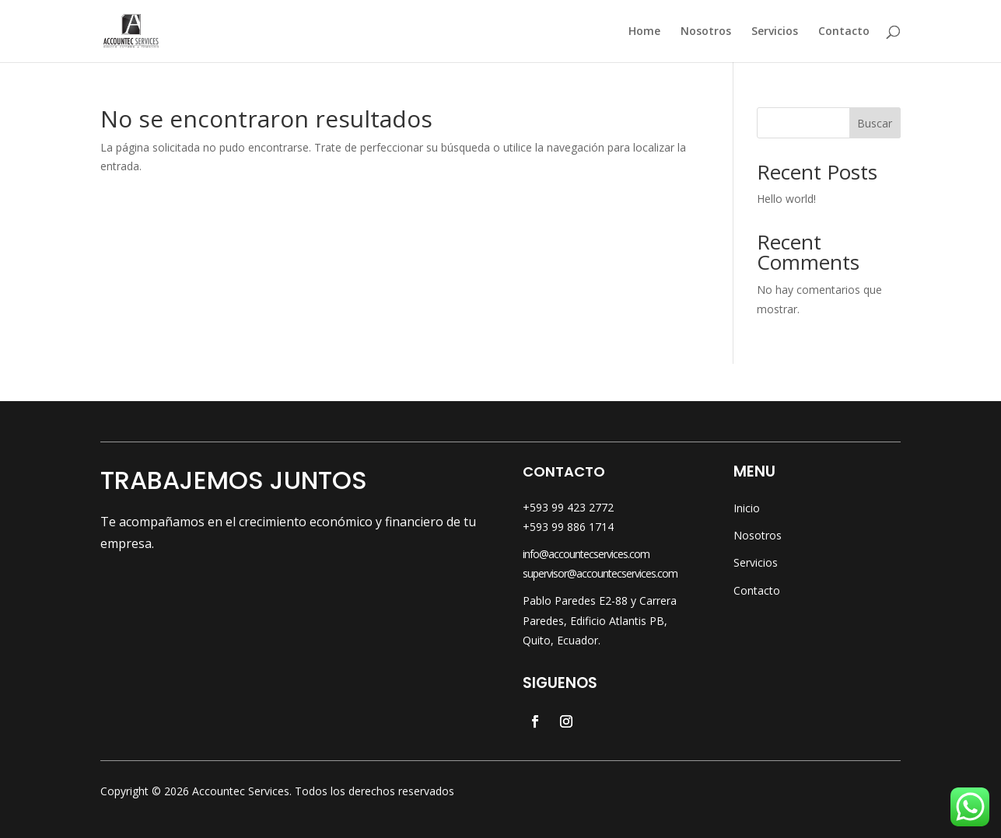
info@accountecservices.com (586, 553)
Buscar (874, 123)
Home (644, 32)
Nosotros (706, 32)
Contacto (844, 32)
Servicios (774, 32)
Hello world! (786, 198)
